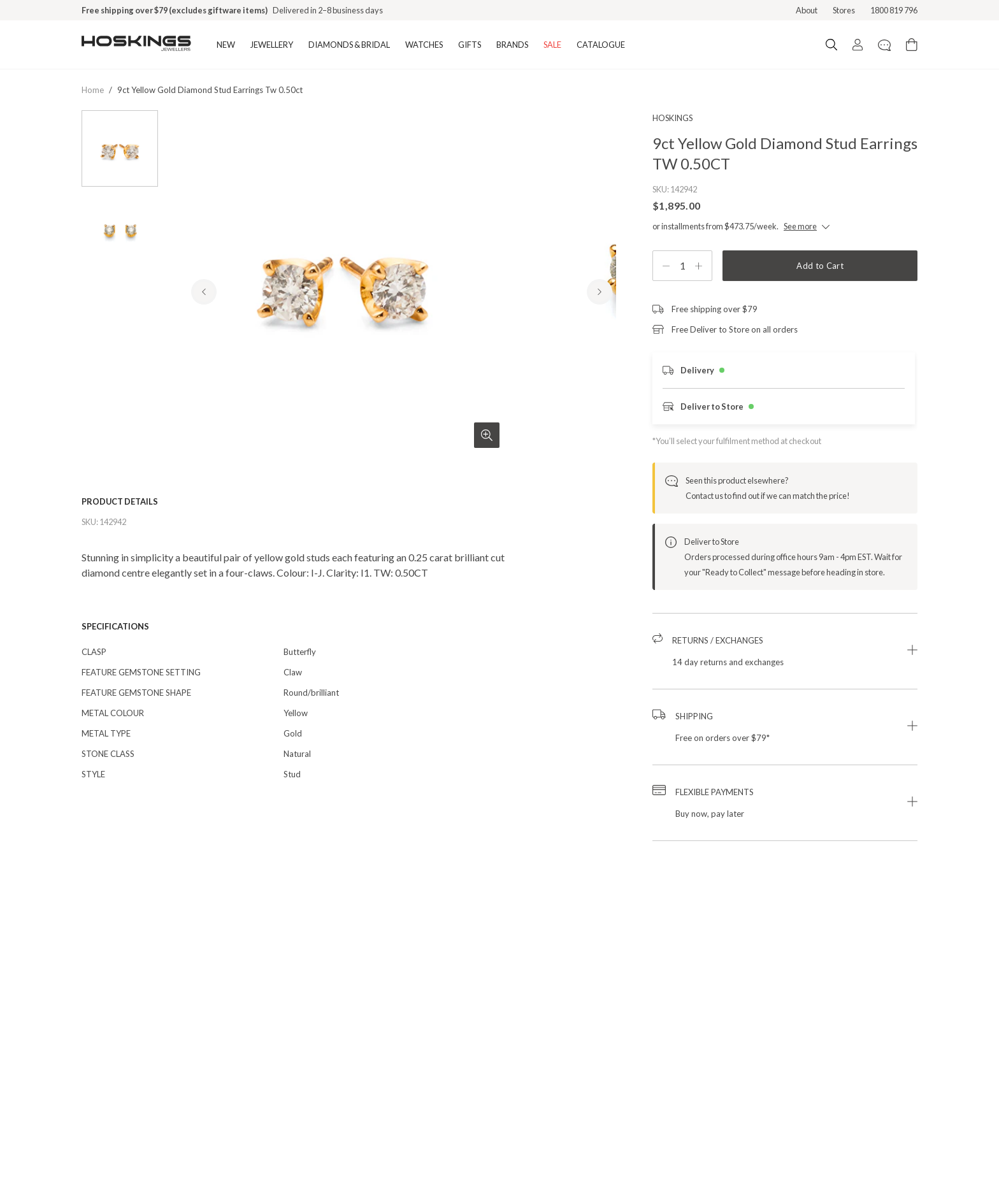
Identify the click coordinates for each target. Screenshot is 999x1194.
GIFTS (469, 45)
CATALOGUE (601, 45)
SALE (552, 45)
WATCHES (424, 45)
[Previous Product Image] (204, 345)
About (806, 10)
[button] (784, 651)
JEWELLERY (271, 45)
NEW (226, 45)
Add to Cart (820, 266)
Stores (844, 10)
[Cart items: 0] (911, 44)
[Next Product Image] (599, 345)
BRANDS (512, 45)
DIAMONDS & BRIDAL (349, 45)
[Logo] (136, 45)
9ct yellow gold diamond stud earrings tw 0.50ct (210, 90)
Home (93, 90)
